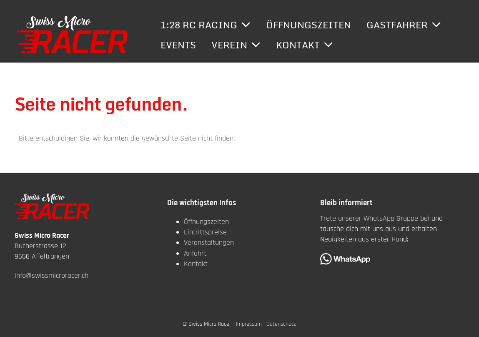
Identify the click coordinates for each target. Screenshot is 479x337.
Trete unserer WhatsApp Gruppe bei (374, 218)
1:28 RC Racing (206, 25)
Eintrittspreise (205, 232)
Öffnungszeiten (308, 25)
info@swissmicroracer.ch (51, 275)
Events (178, 45)
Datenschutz (281, 324)
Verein (236, 45)
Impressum (249, 324)
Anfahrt (195, 253)
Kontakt (304, 45)
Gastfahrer (403, 25)
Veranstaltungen (209, 242)
